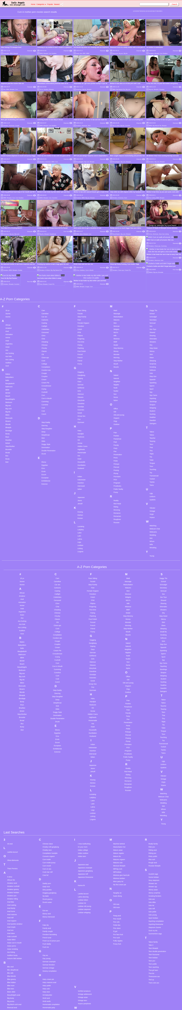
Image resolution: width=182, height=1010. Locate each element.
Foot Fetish (82, 306)
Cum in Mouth (46, 353)
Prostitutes (117, 440)
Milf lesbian (117, 826)
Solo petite (152, 866)
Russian (116, 477)
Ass (4, 89)
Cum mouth (47, 820)
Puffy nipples (117, 895)
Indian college (83, 805)
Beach (7, 351)
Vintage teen (82, 955)
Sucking (152, 369)
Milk (115, 290)
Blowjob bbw (11, 971)
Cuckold (44, 347)
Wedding (153, 490)
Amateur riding (12, 853)
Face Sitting (82, 265)
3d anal (10, 798)
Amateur (151, 53)
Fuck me (46, 902)
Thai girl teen (153, 925)
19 (159, 11)
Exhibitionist (45, 435)
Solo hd (151, 860)
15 (152, 11)
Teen (151, 399)
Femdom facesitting (50, 889)
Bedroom (8, 357)
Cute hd (45, 830)
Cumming (44, 356)
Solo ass (152, 854)
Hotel (79, 413)
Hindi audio (47, 956)
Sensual (153, 277)
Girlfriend (81, 342)
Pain (115, 387)
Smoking (153, 321)
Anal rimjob (11, 882)
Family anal (47, 883)
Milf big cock (117, 823)
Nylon (116, 355)
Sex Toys (153, 284)
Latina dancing (83, 851)
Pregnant (117, 437)
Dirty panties (47, 844)
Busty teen (11, 997)
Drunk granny (47, 854)
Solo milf (152, 863)
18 (157, 11)
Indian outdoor (83, 808)
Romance (117, 468)
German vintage (48, 922)
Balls (7, 335)
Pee (115, 406)
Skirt (151, 309)
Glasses (80, 352)
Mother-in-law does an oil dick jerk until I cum (125, 83)
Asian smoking (12, 903)
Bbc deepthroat (12, 924)
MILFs (116, 287)
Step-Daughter (46, 383)
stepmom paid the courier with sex (12, 83)
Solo (151, 328)
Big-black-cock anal (14, 959)
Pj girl (115, 886)
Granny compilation (50, 925)
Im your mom (82, 801)
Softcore (153, 325)
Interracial (81, 440)
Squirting (153, 353)
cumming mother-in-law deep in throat (50, 120)
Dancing (44, 380)
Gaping (80, 333)
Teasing (152, 396)
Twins (152, 440)
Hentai (80, 398)
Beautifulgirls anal (13, 949)
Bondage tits (11, 981)
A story (9, 831)
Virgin (152, 469)
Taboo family (153, 896)
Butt (6, 416)
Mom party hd (118, 836)
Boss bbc (10, 984)
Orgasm (116, 373)
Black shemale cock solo (16, 965)
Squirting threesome (156, 879)
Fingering (81, 293)
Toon (151, 421)
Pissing (116, 425)
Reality (116, 455)
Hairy (79, 385)
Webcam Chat (155, 483)
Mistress (117, 293)
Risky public (153, 811)
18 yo (41, 89)
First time (81, 296)
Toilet (151, 414)
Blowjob (16, 53)
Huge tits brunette (49, 968)
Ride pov (152, 801)
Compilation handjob (50, 808)
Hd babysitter (47, 949)
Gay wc (45, 910)
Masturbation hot (119, 801)
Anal (89, 125)
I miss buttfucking (84, 798)
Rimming (117, 464)
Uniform (152, 451)
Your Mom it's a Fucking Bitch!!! (11, 228)
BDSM (7, 347)
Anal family (11, 863)
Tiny (151, 405)
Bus (6, 410)
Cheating (161, 89)
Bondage (8, 385)
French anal (47, 892)
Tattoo (152, 389)
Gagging (81, 327)
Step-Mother (118, 315)
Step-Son (153, 331)
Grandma (81, 358)
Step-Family (82, 271)
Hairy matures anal (49, 937)
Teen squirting (154, 922)
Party (115, 403)
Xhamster (31, 50)
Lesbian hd (82, 858)
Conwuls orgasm (49, 811)
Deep (43, 386)
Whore (152, 496)
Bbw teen (10, 943)
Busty (7, 413)
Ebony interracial (49, 871)
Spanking (153, 337)
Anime (7, 292)
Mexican (117, 281)
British (7, 398)
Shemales (153, 293)
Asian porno (11, 900)
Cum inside (47, 814)
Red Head (117, 458)
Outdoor (116, 379)
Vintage (152, 466)
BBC (84, 53)
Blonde (8, 379)
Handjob (81, 388)
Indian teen (82, 811)
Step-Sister (154, 303)
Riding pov (152, 808)
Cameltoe (44, 268)
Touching (153, 424)
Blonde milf (11, 968)
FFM (79, 287)
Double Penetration (48, 405)
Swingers (153, 378)
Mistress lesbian (119, 833)
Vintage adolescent (85, 949)
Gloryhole (81, 355)
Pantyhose (117, 393)
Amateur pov (11, 850)
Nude (115, 342)
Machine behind (119, 798)
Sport (151, 343)
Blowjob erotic (12, 975)
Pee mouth (117, 873)
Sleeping (153, 315)
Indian (80, 431)
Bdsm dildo (11, 946)
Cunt (43, 362)
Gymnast (81, 377)
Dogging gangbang (49, 847)
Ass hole (8, 311)
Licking (80, 503)
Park (115, 396)
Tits (151, 411)
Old (115, 366)
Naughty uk (117, 847)
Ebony (43, 416)
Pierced (116, 422)
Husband (81, 423)
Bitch (81, 234)
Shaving (153, 290)
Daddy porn (47, 838)
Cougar (17, 125)
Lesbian (80, 500)
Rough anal (153, 817)
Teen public (153, 918)
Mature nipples (118, 808)
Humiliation (82, 420)
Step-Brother (10, 401)
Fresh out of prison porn (51, 895)
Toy (151, 427)
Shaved (152, 287)
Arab (77, 53)
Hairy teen (46, 946)
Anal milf (10, 872)
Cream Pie (45, 337)
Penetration (118, 409)
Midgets (116, 284)
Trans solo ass (154, 937)
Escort (43, 429)
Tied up (151, 934)
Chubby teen (47, 805)
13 (148, 11)
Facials (80, 268)
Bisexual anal (12, 962)
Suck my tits (153, 885)
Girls (79, 345)
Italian (80, 444)
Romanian (117, 471)
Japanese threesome (85, 832)
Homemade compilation (51, 959)
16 (153, 11)
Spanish (153, 334)
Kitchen (80, 470)
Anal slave (11, 888)
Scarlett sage (153, 828)
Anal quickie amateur (14, 878)
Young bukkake (83, 981)
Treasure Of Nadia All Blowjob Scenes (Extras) (161, 228)
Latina (80, 493)
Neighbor (117, 336)
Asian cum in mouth (14, 897)
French (80, 312)
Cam (43, 265)
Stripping (153, 362)
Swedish (153, 375)
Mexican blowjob (119, 820)
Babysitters (9, 332)
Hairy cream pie (48, 934)
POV (115, 434)
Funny (80, 318)
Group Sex (81, 371)
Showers (153, 296)
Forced (80, 309)
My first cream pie (119, 839)
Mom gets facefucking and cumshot (13, 120)
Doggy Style (45, 399)
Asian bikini (11, 894)
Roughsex (117, 474)
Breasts (92, 198)
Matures (116, 274)
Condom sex (15, 161)
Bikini (7, 369)
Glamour (81, 349)
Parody (116, 400)
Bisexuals (8, 373)
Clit (42, 309)
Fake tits (46, 880)
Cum (16, 89)
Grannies (81, 364)
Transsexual (154, 430)
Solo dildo (152, 857)
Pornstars (117, 431)
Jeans (80, 455)
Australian (6, 53)
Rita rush (152, 814)
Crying (43, 343)
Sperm (152, 340)
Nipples (116, 339)
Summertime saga (155, 888)
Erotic (43, 426)
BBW (11, 53)
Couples (44, 331)
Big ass (121, 53)
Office (116, 363)
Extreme (44, 438)
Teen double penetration (157, 906)
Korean (80, 473)
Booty (7, 388)
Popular (50, 4)
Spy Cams (153, 350)
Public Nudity (118, 444)
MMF (115, 296)
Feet (79, 274)
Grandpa (81, 361)
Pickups (116, 418)
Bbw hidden (11, 937)
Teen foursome (154, 909)
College (44, 318)
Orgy (115, 376)
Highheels (81, 404)
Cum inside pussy (49, 817)
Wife (151, 499)
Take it (151, 900)
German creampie (49, 916)
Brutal (7, 407)
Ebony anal (47, 868)
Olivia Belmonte (13, 815)
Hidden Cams (82, 401)
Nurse (116, 352)
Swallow (153, 372)
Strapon (152, 359)
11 (144, 11)
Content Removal (104, 1005)
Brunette (8, 404)
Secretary (153, 274)
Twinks (152, 436)
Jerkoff (80, 458)
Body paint (11, 978)
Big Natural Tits (120, 89)
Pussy (116, 447)
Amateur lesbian (13, 847)
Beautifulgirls (80, 161)
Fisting (80, 299)
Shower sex (153, 838)
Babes (7, 329)
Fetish (80, 284)
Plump (116, 428)
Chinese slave (48, 798)
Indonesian (82, 434)
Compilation (45, 321)
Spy (151, 347)
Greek (80, 367)
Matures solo (117, 817)
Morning (116, 312)
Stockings (153, 356)
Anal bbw (10, 856)
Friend (80, 315)
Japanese (81, 452)
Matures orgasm (119, 814)
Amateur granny (13, 844)
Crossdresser (46, 340)
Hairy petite (47, 940)
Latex (80, 487)
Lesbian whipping (84, 867)
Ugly (151, 448)
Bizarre (8, 376)
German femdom (49, 919)
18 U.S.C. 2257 (115, 1005)
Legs (79, 497)
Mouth (116, 318)
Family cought (48, 886)
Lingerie (80, 506)
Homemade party (49, 962)
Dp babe (46, 850)
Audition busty (12, 910)
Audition (8, 317)
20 (161, 11)
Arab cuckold (12, 891)
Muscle (116, 321)
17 (155, 11)
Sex (151, 281)
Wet (151, 493)
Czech (43, 369)
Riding (116, 461)
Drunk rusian (47, 857)
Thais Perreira (12, 823)
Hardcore (81, 391)
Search (174, 4)
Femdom (81, 281)
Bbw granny (11, 934)
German (80, 339)
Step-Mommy (118, 303)
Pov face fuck (118, 889)
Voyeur (152, 472)
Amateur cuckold (13, 841)
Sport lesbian (153, 872)
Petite (116, 415)
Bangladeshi (9, 338)
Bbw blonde (11, 931)
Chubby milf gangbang (51, 801)
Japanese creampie (85, 822)
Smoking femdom (155, 850)
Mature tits (117, 811)
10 (143, 11)
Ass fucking (9, 308)
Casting (44, 277)
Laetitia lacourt (12, 806)
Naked (116, 330)
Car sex (44, 271)
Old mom (116, 862)
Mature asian (118, 805)
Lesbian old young (84, 861)
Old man (116, 859)
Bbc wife (10, 927)
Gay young (46, 913)
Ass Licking (152, 198)
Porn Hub (68, 231)
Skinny (152, 306)
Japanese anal (83, 819)
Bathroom (9, 341)
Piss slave (117, 883)
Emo (43, 423)
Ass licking (11, 907)
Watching (153, 480)
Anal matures (12, 869)
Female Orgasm (83, 277)
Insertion (81, 437)
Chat (43, 293)
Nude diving (117, 850)
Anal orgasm (11, 875)
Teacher (152, 393)
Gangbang (81, 330)
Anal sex (10, 885)
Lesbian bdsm (83, 854)
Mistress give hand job (121, 830)
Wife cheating (83, 966)
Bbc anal (10, 921)
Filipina (80, 290)
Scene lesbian (154, 832)
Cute (43, 365)
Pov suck (116, 892)
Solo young (153, 869)
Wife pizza (81, 969)
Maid (115, 265)
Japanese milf (83, 828)
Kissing (80, 466)
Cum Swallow (52, 53)
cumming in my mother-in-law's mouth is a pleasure (54, 47)
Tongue (152, 418)
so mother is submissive (154, 47)
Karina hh (81, 840)
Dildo (43, 396)
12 (146, 11)
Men (115, 277)
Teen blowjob (153, 903)
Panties (116, 390)
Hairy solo (46, 943)
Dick (43, 393)
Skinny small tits (154, 847)
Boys (7, 391)
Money (116, 306)
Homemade (82, 407)
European (45, 432)
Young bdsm (82, 978)
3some (7, 268)
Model (116, 299)
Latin (79, 490)
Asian (118, 125)
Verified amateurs (84, 945)
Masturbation (118, 271)
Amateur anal (12, 838)
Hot (79, 410)
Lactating (81, 481)
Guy (79, 374)
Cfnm (43, 290)
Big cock (128, 89)
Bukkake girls (12, 987)
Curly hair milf (48, 826)
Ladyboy (81, 484)
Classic (44, 306)
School (152, 268)
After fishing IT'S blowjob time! (11, 47)
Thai (151, 402)
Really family (153, 798)
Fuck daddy (47, 898)
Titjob (152, 408)
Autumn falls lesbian (14, 913)
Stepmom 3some (155, 882)
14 (150, 11)
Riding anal (153, 805)
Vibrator (152, 462)
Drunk (43, 408)
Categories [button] (41, 4)
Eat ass (45, 865)
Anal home (11, 866)
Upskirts (153, 454)
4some (7, 271)
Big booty (10, 953)
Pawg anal (117, 870)
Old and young (119, 369)
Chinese (44, 299)
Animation (9, 289)
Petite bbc (116, 880)
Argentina (8, 298)
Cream (43, 334)
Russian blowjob (154, 820)
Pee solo (116, 876)
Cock (43, 315)
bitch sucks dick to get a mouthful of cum (87, 228)
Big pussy (10, 956)
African (8, 279)
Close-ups (45, 312)
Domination (45, 402)
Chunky (44, 303)
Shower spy (153, 841)
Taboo (152, 386)
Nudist (116, 345)
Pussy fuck (117, 898)
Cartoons (44, 274)
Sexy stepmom (154, 835)
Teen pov (152, 915)
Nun (115, 349)
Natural (116, 333)
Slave (152, 312)
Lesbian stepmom (84, 864)
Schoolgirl (153, 271)
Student (152, 365)
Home (33, 4)
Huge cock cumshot (50, 965)
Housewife (81, 416)
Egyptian (44, 420)
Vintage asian (83, 952)
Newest (57, 4)
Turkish (152, 433)
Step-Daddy (45, 377)
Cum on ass (47, 823)
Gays (79, 336)
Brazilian (8, 394)
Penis (116, 412)
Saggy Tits (153, 265)
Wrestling (153, 502)
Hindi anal (46, 953)
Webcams (153, 486)
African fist (11, 834)
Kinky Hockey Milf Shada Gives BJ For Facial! (52, 228)
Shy (151, 299)
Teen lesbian (153, 912)
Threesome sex (154, 931)
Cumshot (127, 125)
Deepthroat (53, 234)
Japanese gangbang (85, 825)
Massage (117, 268)
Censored (45, 287)
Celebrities (45, 284)
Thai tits (151, 928)
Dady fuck (46, 841)
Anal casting (11, 860)
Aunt (81, 53)
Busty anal (11, 990)
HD (79, 394)
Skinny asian (153, 844)
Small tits (153, 318)
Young (152, 510)
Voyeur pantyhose (84, 958)
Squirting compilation (156, 876)
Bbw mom (10, 940)
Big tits (126, 53)
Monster (116, 309)
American (115, 53)
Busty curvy (11, 993)
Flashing (81, 303)
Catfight (44, 281)
